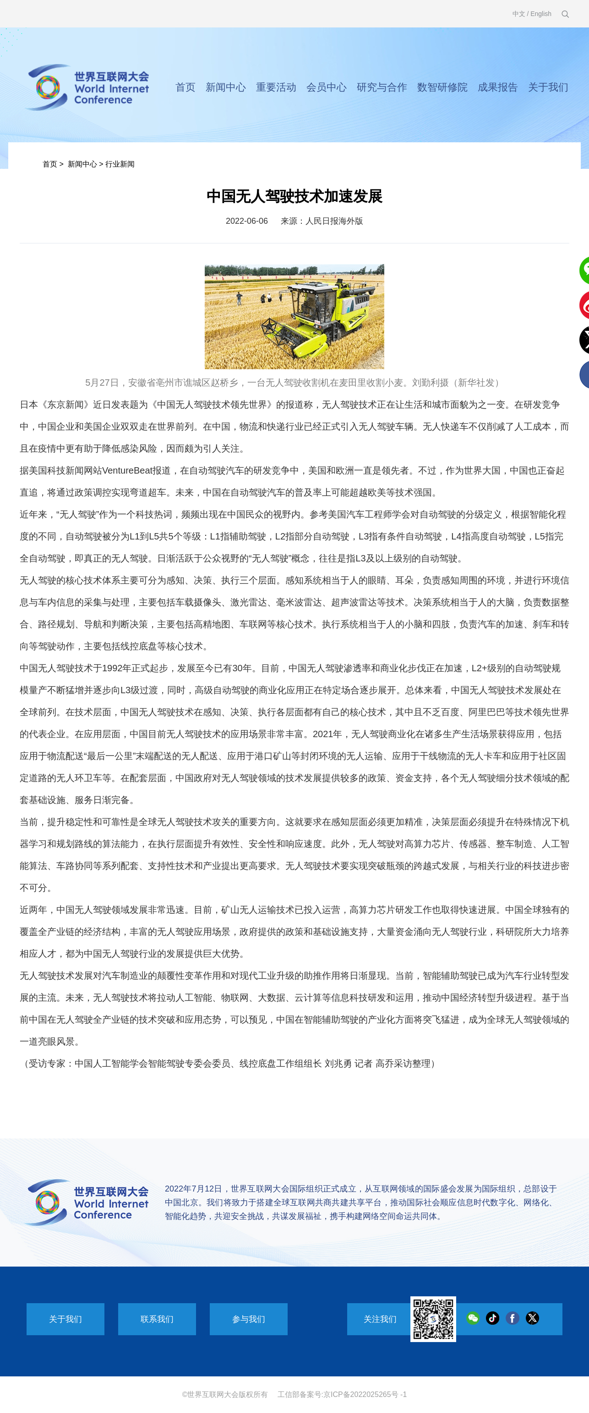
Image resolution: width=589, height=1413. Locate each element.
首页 (185, 87)
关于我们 (548, 87)
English (540, 13)
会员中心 (326, 87)
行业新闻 (120, 164)
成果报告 (498, 87)
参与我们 (248, 1319)
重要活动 (276, 87)
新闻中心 (226, 87)
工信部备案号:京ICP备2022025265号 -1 (342, 1394)
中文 (519, 13)
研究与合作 (382, 87)
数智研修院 (442, 87)
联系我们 (157, 1319)
